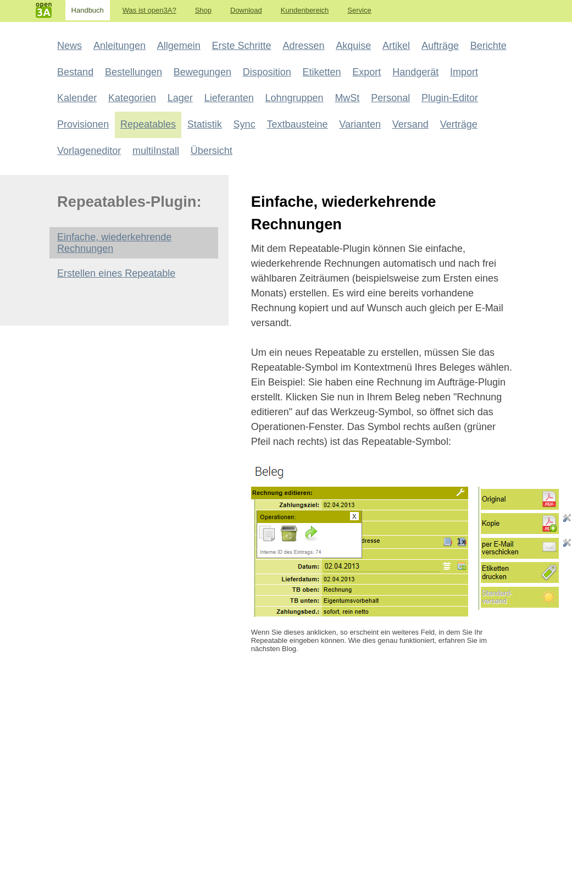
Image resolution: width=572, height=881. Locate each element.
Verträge (458, 124)
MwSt (347, 97)
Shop (203, 10)
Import (464, 72)
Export (366, 72)
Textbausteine (296, 124)
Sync (245, 124)
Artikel (396, 45)
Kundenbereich (305, 10)
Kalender (77, 97)
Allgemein (179, 45)
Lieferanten (229, 97)
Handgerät (415, 72)
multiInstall (155, 150)
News (69, 45)
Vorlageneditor (89, 150)
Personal (390, 97)
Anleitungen (119, 45)
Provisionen (83, 124)
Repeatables (148, 124)
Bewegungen (202, 72)
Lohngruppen (294, 97)
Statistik (204, 124)
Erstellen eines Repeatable (116, 273)
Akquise (353, 45)
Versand (410, 124)
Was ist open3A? (149, 10)
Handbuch (87, 10)
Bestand (75, 72)
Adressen (303, 45)
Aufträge (440, 45)
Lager (180, 97)
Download (246, 10)
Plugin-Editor (449, 97)
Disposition (267, 72)
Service (359, 10)
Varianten (360, 124)
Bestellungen (133, 72)
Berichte (488, 45)
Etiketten (322, 72)
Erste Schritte (241, 45)
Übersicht (211, 150)
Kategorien (132, 97)
